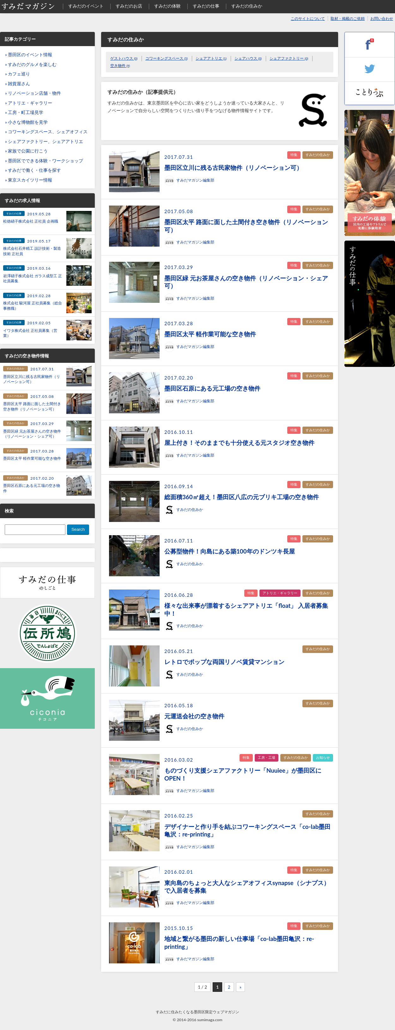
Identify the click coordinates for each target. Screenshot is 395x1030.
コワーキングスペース (166, 58)
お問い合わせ (381, 18)
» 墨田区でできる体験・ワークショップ (44, 160)
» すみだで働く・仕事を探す (33, 170)
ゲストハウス (123, 58)
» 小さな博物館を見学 (26, 122)
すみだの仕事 (206, 6)
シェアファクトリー (289, 58)
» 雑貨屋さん (17, 83)
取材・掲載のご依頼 (348, 18)
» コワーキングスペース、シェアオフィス (46, 131)
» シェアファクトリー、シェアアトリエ (44, 141)
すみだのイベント (86, 6)
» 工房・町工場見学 (24, 112)
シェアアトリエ (211, 58)
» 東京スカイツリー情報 (28, 180)
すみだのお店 (129, 6)
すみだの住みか (246, 6)
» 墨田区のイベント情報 (28, 54)
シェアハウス (248, 58)
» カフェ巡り (17, 73)
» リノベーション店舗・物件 (33, 93)
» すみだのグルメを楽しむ (31, 64)
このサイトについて (308, 18)
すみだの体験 (167, 6)
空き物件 (120, 65)
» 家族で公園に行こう (26, 150)
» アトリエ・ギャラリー (28, 102)
